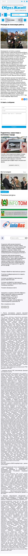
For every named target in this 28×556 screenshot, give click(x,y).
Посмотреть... (4, 194)
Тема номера (10, 20)
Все (24, 174)
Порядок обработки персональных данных (13, 274)
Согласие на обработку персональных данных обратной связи (11, 281)
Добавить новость (14, 167)
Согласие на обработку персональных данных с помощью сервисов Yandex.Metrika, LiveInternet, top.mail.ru (13, 286)
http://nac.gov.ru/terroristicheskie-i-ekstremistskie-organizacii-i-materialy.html (14, 494)
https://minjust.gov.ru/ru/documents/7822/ (17, 551)
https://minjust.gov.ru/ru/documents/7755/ (17, 369)
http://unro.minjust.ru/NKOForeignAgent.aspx (12, 465)
